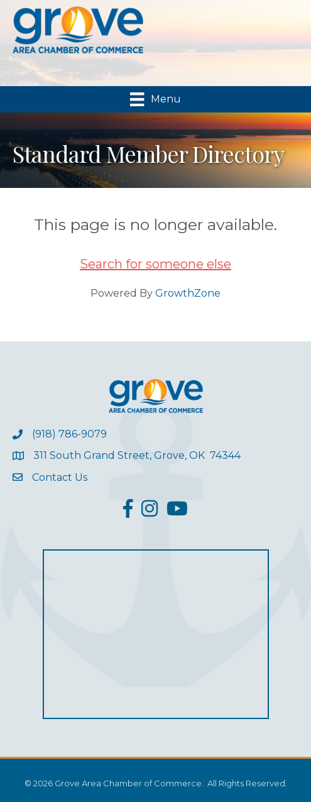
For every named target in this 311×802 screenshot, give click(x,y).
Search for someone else (155, 264)
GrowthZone (188, 293)
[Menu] (155, 99)
